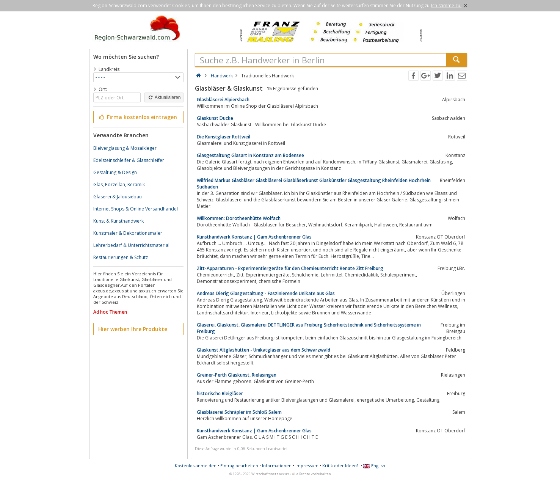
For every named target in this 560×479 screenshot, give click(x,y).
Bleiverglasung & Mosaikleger (125, 148)
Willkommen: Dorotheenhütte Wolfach (239, 218)
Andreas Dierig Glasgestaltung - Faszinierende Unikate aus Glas (266, 293)
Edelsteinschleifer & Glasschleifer (128, 160)
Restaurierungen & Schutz (120, 257)
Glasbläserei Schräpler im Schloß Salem (239, 412)
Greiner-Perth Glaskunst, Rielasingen (236, 375)
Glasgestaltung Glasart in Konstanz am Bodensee (250, 155)
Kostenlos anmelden (195, 465)
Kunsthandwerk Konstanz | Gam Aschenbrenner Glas (254, 237)
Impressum (306, 465)
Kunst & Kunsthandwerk (118, 221)
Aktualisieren (163, 97)
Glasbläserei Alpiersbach (223, 99)
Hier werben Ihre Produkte (132, 329)
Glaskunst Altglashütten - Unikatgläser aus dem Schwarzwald (263, 350)
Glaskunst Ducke (215, 118)
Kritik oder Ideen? (340, 465)
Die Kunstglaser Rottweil (223, 136)
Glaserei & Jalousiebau (117, 196)
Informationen (277, 465)
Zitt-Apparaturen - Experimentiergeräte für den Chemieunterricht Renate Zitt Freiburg (290, 268)
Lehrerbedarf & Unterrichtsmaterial (131, 245)
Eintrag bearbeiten (239, 465)
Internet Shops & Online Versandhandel (135, 209)
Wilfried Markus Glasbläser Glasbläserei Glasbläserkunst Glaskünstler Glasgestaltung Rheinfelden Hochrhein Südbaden (314, 183)
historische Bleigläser (220, 393)
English (374, 465)
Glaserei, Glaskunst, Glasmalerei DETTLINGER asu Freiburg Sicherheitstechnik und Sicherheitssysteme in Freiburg (309, 328)
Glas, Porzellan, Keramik (119, 184)
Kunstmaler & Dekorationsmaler (127, 233)
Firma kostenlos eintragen (137, 117)
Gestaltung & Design (115, 172)
